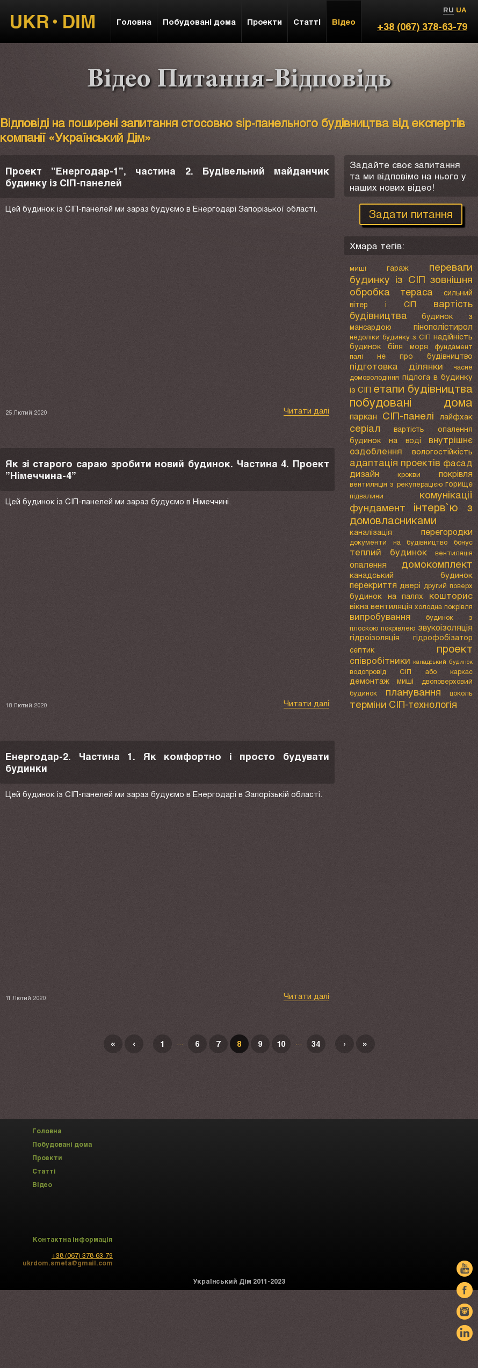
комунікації (446, 494)
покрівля (456, 473)
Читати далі (306, 410)
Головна (134, 21)
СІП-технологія (423, 704)
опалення (368, 564)
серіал (365, 428)
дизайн (364, 473)
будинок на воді (385, 440)
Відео (344, 21)
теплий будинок (388, 552)
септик (362, 649)
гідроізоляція (375, 637)
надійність (453, 336)
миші (358, 268)
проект (455, 648)
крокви (409, 474)
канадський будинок (411, 575)
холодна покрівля (444, 606)
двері (410, 585)
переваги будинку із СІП (411, 272)
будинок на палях (386, 595)
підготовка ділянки (396, 366)
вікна (359, 606)
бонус (463, 542)
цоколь (461, 693)
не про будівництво (425, 355)
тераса (416, 292)
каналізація (371, 532)
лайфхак (456, 416)
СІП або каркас (436, 671)
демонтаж (369, 680)
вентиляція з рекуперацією (396, 484)
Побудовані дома (199, 21)
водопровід (368, 671)
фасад (458, 462)
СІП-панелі (408, 415)
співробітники (380, 660)
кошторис (451, 595)
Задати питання (411, 213)
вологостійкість (442, 451)
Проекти (264, 21)
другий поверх (448, 585)
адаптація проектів (395, 462)
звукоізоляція (445, 627)
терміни (368, 704)
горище (459, 483)
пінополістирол (443, 326)
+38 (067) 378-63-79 (422, 26)
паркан (363, 416)
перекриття (373, 585)
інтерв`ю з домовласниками (411, 513)
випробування (380, 616)
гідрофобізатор (443, 637)
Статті (307, 21)
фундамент (377, 507)
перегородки (447, 531)
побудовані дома (411, 402)
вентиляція (454, 552)
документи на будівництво (398, 542)
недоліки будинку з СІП (390, 336)
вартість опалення (433, 428)
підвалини (366, 495)
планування (413, 691)
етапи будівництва (423, 388)
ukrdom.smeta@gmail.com (68, 1262)
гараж (398, 267)
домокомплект (437, 564)
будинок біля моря (389, 346)
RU (448, 9)
